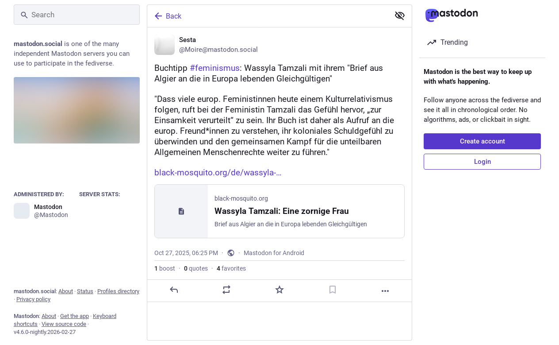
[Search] (77, 14)
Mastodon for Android (274, 252)
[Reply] (173, 289)
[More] (385, 291)
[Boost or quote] (226, 289)
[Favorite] (279, 289)
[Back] (267, 16)
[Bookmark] (332, 289)
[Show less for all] (400, 15)
